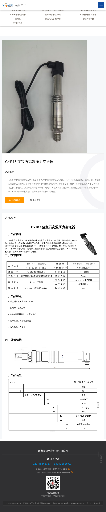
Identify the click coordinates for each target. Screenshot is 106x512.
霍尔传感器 (17, 23)
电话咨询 (35, 200)
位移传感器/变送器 (88, 14)
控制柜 (18, 19)
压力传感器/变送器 (18, 10)
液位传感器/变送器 (88, 10)
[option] (44, 96)
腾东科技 (97, 503)
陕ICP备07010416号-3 (61, 503)
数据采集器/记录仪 (53, 19)
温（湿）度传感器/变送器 (53, 10)
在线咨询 (14, 200)
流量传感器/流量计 (53, 14)
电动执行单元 (88, 19)
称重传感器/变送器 (18, 14)
